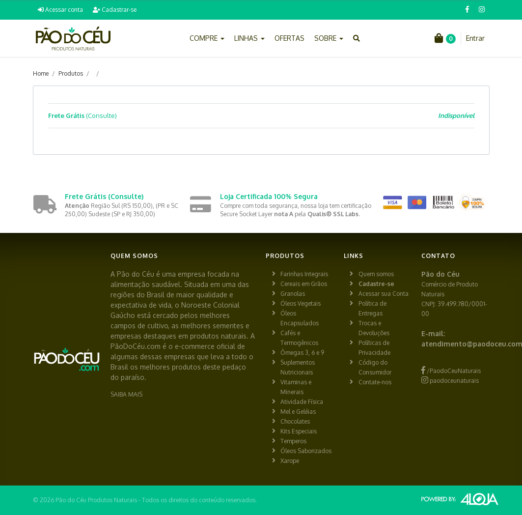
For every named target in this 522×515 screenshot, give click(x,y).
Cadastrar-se (115, 9)
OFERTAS (289, 38)
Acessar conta (60, 9)
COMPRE (207, 38)
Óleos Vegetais (300, 303)
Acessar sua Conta (383, 293)
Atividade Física (301, 401)
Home (41, 73)
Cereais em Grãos (303, 283)
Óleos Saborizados (305, 451)
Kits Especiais (298, 431)
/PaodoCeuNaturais (451, 370)
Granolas (292, 293)
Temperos (293, 441)
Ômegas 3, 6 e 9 (302, 352)
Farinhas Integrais (304, 274)
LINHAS (249, 38)
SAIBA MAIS (126, 394)
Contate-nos (374, 382)
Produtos (70, 73)
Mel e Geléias (298, 411)
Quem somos (376, 274)
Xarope (289, 460)
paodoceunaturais (450, 380)
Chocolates (295, 421)
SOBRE (328, 38)
